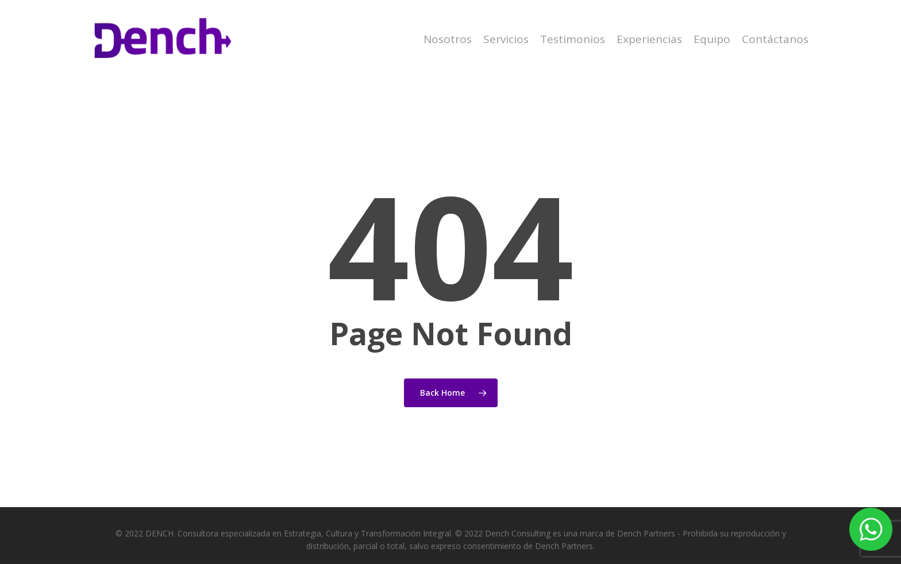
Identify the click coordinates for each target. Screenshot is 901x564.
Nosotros (447, 39)
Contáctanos (775, 39)
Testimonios (572, 39)
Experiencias (649, 39)
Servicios (506, 39)
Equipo (712, 39)
